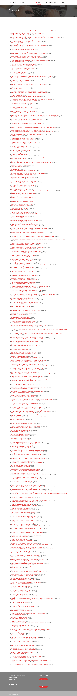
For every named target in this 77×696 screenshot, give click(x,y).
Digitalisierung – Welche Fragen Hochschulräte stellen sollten (21, 636)
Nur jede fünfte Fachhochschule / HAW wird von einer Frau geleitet (22, 579)
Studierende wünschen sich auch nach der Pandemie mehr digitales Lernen (23, 395)
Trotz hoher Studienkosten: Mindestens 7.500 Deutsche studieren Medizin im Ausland (25, 198)
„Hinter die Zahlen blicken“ (15, 135)
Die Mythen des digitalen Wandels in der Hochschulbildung (21, 439)
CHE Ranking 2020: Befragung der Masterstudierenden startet (21, 564)
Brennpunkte (22, 2)
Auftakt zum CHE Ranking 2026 (16, 95)
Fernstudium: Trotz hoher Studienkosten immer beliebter (20, 118)
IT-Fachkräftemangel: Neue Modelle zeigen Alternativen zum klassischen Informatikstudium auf (27, 332)
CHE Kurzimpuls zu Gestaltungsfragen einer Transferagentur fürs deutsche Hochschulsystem (27, 393)
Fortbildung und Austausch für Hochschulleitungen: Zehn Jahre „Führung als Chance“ (25, 293)
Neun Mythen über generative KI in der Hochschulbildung (20, 212)
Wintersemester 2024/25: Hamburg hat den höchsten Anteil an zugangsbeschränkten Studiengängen (28, 173)
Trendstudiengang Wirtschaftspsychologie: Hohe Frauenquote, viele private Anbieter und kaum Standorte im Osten (30, 529)
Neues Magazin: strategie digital (16, 415)
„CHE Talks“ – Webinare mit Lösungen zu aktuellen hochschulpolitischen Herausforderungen (26, 344)
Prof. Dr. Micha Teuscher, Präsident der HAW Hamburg (20, 508)
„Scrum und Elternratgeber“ (15, 169)
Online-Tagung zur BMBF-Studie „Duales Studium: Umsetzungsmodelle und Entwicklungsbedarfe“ (27, 391)
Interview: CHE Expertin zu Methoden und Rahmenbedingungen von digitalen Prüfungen (26, 485)
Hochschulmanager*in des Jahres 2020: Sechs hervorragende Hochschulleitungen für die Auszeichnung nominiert (30, 500)
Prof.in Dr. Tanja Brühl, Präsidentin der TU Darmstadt (20, 143)
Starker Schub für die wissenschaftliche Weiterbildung (20, 625)
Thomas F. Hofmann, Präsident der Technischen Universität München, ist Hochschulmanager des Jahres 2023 (29, 232)
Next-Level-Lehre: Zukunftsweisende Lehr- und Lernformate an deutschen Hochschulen (26, 96)
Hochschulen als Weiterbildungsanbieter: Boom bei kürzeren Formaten (23, 459)
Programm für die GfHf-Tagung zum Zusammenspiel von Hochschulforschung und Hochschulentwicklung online (29, 286)
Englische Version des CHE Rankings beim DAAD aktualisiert (21, 87)
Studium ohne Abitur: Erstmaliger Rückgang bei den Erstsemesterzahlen (23, 201)
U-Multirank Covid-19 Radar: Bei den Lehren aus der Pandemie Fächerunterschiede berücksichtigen (27, 450)
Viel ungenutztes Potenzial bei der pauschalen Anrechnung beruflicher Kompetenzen (25, 110)
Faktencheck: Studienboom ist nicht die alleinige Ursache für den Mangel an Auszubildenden (26, 241)
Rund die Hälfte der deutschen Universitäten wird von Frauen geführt (23, 186)
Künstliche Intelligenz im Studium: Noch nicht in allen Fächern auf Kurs (23, 170)
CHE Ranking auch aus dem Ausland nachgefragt (19, 356)
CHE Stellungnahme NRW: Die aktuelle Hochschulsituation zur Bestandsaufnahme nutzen (26, 454)
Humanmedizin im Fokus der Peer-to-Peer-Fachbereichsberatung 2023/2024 (23, 307)
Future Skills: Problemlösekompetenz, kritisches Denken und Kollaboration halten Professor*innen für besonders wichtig (31, 162)
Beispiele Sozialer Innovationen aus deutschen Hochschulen (21, 446)
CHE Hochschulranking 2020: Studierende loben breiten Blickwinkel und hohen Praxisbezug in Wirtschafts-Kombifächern (31, 548)
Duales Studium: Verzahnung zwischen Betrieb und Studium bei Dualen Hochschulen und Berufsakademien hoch (30, 568)
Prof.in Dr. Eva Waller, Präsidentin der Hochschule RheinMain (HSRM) (22, 68)
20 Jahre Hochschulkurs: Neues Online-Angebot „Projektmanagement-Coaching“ (24, 556)
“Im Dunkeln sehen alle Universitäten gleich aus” (19, 594)
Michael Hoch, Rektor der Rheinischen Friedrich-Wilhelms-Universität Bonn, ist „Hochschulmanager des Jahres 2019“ (30, 584)
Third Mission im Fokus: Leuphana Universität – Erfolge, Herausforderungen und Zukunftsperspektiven (28, 134)
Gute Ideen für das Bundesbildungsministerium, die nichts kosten (22, 309)
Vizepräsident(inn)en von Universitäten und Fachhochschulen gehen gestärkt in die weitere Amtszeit (28, 622)
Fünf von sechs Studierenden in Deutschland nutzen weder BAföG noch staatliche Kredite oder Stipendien (29, 228)
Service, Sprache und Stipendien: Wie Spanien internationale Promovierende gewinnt (25, 453)
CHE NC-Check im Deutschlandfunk (17, 654)
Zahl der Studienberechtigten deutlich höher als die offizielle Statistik (23, 381)
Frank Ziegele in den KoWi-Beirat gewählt (18, 274)
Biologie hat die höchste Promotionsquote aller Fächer (20, 607)
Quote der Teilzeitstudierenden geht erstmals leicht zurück (21, 570)
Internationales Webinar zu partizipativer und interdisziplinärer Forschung (23, 517)
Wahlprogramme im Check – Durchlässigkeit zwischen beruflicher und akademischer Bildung (26, 432)
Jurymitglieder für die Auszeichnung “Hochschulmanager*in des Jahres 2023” (23, 233)
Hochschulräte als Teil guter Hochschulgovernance (19, 539)
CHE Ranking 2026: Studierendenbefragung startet (19, 72)
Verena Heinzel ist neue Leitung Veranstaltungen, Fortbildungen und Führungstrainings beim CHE (27, 258)
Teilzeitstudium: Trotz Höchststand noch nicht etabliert (20, 515)
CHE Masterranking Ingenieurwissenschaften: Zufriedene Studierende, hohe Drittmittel (25, 56)
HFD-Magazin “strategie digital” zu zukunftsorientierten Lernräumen (22, 259)
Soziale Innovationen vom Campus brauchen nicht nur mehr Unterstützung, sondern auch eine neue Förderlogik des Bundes (31, 399)
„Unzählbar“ (13, 219)
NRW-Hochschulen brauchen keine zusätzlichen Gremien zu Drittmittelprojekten (24, 537)
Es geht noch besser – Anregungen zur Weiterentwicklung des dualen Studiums (24, 566)
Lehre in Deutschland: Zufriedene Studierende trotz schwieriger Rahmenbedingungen (25, 630)
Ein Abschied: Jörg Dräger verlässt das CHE (18, 419)
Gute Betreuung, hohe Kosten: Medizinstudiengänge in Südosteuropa (22, 384)
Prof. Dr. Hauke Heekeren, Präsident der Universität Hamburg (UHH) (22, 65)
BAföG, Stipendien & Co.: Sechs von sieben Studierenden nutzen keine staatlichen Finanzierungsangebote (29, 45)
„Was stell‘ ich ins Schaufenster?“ (16, 114)
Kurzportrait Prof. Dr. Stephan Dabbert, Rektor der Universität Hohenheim (23, 506)
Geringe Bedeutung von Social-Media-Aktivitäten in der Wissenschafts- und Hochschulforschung (27, 184)
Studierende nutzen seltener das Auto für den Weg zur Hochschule (22, 644)
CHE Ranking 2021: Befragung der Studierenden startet (20, 513)
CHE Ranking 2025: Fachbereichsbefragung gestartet (20, 165)
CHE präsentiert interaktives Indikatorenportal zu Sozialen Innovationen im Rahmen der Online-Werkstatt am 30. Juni (30, 371)
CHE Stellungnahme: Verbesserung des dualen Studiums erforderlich (22, 262)
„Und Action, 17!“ (14, 194)
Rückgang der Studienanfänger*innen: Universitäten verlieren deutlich (23, 298)
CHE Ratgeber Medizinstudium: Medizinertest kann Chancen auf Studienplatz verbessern (26, 123)
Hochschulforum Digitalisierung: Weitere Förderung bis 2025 (21, 447)
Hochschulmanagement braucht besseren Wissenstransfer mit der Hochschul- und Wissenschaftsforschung (29, 97)
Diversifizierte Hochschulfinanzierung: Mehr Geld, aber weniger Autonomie (23, 646)
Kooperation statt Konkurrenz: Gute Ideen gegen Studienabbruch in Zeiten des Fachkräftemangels (27, 272)
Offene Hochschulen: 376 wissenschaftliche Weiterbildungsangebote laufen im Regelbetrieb (26, 547)
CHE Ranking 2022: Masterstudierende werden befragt (20, 392)
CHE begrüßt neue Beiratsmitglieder (17, 42)
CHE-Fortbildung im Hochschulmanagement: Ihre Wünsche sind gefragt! (23, 388)
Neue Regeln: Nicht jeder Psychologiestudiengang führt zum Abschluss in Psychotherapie (26, 478)
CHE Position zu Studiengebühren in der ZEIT (18, 587)
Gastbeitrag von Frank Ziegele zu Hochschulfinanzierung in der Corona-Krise (24, 535)
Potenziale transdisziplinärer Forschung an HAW (19, 146)
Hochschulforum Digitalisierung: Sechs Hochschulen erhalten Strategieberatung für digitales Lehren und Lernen (30, 664)
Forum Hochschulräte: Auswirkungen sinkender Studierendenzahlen (22, 185)
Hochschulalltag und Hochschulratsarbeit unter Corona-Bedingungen (22, 492)
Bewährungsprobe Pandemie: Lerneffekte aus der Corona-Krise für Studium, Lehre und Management (27, 467)
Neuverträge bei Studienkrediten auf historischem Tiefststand (21, 175)
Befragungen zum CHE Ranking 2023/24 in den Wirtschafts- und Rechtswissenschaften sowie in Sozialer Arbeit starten (31, 365)
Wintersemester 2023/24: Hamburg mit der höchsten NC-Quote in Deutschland (24, 279)
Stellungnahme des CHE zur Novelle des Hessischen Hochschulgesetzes (23, 445)
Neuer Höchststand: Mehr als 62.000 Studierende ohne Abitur (21, 554)
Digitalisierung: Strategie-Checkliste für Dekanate (19, 389)
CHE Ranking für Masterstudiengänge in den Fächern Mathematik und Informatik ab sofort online (27, 638)
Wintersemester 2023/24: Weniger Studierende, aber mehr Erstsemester (23, 167)
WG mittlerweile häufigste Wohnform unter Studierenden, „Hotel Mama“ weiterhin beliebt (26, 628)
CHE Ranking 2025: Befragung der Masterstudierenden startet (21, 122)
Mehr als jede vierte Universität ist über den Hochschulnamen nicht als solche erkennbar (26, 310)
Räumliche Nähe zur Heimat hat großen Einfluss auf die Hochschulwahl (23, 193)
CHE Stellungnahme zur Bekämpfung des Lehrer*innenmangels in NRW (23, 412)
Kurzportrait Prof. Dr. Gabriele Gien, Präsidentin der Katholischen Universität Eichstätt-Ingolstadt (27, 247)
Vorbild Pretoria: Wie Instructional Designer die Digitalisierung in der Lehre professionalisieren (27, 562)
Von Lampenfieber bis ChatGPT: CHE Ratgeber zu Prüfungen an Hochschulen (24, 231)
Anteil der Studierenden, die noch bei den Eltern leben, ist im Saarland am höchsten (25, 284)
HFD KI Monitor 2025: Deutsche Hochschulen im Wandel (20, 83)
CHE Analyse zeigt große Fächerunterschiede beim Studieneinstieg (22, 597)
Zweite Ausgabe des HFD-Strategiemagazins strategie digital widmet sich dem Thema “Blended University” (29, 379)
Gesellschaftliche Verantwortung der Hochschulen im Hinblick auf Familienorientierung (25, 457)
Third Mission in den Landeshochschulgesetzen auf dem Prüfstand (22, 197)
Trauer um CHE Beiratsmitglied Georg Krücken (18, 158)
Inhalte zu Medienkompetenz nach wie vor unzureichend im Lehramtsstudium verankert (25, 319)
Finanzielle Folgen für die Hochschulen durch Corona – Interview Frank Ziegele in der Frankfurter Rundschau (29, 544)
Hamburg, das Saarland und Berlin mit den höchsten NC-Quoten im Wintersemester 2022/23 (26, 361)
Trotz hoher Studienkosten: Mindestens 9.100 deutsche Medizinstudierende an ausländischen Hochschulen (29, 92)
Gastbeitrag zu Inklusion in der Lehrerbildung (18, 229)
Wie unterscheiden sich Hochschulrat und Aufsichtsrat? (20, 657)
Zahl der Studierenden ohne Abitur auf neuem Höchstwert (21, 466)
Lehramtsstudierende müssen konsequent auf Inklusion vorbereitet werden (23, 352)
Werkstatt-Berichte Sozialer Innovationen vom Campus (20, 482)
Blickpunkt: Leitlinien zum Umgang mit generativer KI (20, 216)
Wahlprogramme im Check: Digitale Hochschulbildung (20, 434)
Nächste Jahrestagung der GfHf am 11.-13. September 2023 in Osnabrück (23, 321)
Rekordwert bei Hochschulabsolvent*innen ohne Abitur (20, 34)
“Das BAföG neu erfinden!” (15, 640)
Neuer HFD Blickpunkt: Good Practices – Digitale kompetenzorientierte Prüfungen (24, 112)
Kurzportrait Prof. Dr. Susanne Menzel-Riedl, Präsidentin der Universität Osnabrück (25, 341)
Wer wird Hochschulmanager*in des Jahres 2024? (19, 140)
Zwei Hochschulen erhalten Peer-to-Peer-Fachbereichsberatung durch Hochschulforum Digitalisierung (28, 458)
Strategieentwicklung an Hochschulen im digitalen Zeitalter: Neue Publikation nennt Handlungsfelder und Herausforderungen (32, 598)
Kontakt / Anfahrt (53, 692)
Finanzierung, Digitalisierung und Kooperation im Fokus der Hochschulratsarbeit (24, 404)
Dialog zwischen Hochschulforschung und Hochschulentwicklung (22, 266)
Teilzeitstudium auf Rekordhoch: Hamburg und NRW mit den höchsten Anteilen (24, 345)
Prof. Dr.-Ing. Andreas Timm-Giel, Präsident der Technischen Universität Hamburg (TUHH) (25, 62)
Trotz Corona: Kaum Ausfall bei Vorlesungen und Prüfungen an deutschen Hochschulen (25, 469)
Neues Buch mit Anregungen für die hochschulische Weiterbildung (22, 509)
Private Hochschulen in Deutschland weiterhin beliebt (20, 126)
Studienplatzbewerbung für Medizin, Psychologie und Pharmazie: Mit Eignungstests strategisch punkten (28, 53)
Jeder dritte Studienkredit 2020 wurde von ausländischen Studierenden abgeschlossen (25, 442)
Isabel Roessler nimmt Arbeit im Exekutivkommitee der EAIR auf (22, 641)
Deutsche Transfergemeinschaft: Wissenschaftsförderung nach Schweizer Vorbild (25, 637)
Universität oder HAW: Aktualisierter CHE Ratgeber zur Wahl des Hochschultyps (24, 213)
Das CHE (10, 2)
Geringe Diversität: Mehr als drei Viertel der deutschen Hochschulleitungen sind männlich (26, 471)
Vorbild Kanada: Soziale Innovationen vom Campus (19, 498)
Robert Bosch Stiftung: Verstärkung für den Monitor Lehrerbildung (22, 632)
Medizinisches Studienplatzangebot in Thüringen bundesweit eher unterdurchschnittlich (26, 555)
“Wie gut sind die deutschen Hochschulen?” (18, 621)
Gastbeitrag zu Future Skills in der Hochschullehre (19, 270)
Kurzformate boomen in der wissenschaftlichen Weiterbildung (21, 524)
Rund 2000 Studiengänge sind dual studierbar (19, 441)
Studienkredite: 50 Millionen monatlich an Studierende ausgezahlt (22, 652)
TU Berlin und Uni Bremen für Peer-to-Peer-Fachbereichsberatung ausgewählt (24, 372)
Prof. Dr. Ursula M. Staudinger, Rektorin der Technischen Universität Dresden (23, 142)
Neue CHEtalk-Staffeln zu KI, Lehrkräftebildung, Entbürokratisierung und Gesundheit (25, 75)
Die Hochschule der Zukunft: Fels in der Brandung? (19, 602)
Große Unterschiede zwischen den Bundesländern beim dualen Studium (23, 575)
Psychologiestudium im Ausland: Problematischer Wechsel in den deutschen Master (25, 291)
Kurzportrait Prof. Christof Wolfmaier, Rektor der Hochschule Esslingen (23, 249)
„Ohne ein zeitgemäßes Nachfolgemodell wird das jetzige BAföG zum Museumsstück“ (25, 369)
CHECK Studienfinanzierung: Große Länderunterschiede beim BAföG (22, 322)
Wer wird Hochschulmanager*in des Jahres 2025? (19, 61)
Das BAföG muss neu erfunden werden (17, 614)
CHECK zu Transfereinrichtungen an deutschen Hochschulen (21, 551)
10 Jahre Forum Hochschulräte (16, 567)
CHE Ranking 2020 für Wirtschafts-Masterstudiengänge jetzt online (22, 497)
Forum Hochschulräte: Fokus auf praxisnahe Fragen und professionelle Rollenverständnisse (26, 57)
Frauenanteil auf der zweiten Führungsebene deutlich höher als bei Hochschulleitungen (26, 235)
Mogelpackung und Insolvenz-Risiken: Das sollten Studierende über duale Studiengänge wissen (27, 525)
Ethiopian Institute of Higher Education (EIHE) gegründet (20, 661)
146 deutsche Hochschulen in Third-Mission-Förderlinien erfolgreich (22, 177)
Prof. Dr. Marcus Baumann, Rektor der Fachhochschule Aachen (21, 504)
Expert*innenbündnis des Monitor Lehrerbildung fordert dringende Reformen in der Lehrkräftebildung (28, 280)
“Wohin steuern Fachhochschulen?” (17, 634)
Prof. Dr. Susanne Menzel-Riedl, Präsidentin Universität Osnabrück (22, 138)
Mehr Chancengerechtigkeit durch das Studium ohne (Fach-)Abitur (22, 267)
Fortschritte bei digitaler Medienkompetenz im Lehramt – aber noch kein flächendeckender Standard (28, 44)
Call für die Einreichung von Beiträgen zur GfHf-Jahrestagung (21, 313)
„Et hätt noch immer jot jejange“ (16, 178)
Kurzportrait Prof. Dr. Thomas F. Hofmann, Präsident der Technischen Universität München (26, 243)
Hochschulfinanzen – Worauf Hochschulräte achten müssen (21, 658)
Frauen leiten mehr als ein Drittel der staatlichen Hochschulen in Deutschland (24, 100)
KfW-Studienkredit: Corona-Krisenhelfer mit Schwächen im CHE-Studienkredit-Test (25, 533)
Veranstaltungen (57, 2)
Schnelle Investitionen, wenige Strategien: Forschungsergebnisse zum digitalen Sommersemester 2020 (28, 490)
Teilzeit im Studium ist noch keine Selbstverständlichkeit (20, 642)
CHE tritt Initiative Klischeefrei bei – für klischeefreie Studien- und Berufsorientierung (25, 41)
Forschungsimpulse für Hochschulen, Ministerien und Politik (21, 120)
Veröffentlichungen (49, 2)
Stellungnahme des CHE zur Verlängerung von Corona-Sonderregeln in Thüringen (24, 473)
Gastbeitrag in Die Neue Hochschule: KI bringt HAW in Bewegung (22, 40)
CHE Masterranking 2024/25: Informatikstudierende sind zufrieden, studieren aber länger (26, 130)
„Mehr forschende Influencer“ (16, 151)
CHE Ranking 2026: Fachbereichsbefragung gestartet (20, 80)
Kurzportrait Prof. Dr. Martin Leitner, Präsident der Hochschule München (23, 245)
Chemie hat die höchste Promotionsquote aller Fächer (20, 317)
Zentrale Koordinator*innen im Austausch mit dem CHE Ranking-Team (22, 103)
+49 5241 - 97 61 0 (12, 681)
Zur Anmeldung (43, 679)
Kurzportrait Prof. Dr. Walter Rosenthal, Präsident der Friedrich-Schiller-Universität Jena (25, 340)
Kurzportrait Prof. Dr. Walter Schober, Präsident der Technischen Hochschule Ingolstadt (25, 424)
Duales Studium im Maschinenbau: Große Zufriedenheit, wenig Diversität (23, 271)
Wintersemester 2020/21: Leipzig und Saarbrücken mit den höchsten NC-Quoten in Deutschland (27, 532)
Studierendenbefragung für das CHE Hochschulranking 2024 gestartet (23, 255)
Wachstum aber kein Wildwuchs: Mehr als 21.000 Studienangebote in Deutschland (25, 408)
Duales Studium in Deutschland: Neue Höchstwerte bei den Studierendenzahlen (24, 224)
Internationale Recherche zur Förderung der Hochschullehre (21, 256)
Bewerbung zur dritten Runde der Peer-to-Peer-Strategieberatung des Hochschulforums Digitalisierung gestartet (30, 629)
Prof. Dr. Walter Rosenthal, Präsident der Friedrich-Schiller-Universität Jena (23, 502)
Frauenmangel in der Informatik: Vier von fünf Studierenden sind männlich (23, 649)
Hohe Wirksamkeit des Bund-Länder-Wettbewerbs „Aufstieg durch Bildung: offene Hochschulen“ (27, 563)
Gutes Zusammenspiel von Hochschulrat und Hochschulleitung (21, 481)
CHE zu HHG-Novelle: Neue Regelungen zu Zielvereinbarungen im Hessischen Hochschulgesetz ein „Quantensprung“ (30, 411)
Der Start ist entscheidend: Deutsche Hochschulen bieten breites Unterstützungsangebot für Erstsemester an (29, 77)
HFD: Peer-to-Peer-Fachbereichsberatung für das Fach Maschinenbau (22, 400)
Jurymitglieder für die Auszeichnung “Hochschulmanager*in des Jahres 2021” (23, 418)
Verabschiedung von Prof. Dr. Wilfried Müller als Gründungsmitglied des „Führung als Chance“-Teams (28, 397)
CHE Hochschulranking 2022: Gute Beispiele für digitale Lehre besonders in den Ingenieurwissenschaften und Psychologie (31, 373)
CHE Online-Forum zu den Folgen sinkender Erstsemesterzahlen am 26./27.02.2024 (25, 225)
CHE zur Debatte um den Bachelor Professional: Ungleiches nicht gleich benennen (25, 574)
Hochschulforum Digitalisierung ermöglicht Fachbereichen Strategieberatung (24, 477)
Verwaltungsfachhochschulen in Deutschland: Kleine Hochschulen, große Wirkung (25, 85)
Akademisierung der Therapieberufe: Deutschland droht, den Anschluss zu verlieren (25, 305)
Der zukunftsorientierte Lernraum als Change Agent (20, 188)
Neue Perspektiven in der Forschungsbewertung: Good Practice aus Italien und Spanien (25, 128)
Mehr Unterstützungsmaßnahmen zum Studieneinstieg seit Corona (22, 260)
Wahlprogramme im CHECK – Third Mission (18, 431)
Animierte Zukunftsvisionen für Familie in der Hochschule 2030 (21, 586)
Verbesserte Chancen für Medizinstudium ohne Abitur (20, 536)
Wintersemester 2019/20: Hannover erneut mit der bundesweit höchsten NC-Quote (25, 605)
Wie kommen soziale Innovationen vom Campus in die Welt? (21, 578)
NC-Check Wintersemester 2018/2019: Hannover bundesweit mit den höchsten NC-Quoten (26, 656)
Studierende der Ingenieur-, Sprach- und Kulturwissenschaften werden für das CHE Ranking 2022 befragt (28, 410)
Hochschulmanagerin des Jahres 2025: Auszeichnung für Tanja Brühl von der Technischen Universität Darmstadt (30, 60)
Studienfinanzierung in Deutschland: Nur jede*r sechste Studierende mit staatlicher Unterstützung (27, 124)
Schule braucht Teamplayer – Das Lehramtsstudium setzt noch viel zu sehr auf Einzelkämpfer (27, 451)
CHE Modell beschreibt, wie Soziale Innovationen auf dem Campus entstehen (24, 516)
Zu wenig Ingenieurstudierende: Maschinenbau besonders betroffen (22, 155)
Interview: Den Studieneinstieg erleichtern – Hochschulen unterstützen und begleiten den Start (27, 595)
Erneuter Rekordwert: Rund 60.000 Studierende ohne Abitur (21, 619)
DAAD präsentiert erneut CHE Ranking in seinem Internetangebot (22, 601)
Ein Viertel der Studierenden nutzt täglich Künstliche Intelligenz (22, 93)
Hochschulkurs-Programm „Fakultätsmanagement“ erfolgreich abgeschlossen (24, 580)
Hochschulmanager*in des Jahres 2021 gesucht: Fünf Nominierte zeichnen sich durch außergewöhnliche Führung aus (30, 420)
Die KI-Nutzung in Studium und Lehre (17, 46)
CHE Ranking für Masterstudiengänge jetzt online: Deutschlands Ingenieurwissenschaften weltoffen (28, 571)
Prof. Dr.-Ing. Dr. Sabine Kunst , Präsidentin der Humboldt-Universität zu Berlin (24, 505)
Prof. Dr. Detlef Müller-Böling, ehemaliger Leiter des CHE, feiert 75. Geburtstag (24, 275)
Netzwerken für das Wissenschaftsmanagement (19, 480)
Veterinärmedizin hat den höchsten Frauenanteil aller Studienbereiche (23, 111)
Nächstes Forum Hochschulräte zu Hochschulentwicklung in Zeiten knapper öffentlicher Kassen (27, 119)
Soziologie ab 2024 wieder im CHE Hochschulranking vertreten (21, 297)
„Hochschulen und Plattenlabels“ (16, 166)
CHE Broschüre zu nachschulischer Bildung (18, 375)
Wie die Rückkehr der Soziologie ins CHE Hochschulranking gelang (22, 147)
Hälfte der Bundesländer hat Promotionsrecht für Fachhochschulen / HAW (23, 287)
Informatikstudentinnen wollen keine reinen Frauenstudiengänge (22, 626)
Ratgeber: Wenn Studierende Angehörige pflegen (19, 349)
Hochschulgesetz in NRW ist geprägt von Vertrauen (19, 618)
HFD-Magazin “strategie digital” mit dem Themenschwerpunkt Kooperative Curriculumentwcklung (27, 157)
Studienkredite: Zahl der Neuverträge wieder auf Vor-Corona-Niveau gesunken (24, 357)
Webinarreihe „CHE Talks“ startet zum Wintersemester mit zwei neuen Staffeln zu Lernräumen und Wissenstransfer (30, 264)
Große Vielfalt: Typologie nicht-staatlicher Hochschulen (20, 217)
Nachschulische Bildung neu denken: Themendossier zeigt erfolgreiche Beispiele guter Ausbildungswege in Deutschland (31, 30)
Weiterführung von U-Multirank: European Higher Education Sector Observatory (24, 220)
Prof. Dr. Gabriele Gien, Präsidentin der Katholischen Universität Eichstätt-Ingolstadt (25, 145)
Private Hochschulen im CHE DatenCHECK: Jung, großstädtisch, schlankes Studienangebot (26, 252)
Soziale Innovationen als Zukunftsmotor (18, 314)
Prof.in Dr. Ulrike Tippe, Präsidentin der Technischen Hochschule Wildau (23, 66)
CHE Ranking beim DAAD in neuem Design (18, 531)
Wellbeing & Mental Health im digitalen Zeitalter (19, 104)
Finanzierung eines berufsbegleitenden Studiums (19, 545)
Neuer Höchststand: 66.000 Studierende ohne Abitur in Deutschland (22, 377)
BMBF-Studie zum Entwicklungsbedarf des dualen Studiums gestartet (23, 488)
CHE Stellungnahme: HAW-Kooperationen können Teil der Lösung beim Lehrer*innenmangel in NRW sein (28, 387)
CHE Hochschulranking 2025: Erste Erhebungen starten (20, 171)
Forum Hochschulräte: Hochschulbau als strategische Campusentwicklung (23, 282)
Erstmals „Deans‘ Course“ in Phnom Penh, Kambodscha (20, 572)
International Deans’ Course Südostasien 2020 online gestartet (21, 540)
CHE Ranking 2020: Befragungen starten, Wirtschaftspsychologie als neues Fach (24, 599)
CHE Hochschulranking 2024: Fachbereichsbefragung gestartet (21, 263)
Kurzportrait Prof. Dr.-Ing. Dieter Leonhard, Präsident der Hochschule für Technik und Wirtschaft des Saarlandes (29, 338)
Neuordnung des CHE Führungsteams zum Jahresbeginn (20, 318)
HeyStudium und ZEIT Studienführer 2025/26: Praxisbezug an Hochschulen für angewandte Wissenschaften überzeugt (31, 99)
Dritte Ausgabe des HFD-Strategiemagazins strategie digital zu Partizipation (24, 348)
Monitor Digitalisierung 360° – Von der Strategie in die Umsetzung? (22, 150)
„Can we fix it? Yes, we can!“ (16, 161)
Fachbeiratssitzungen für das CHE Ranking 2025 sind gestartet (21, 202)
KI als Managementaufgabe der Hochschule (18, 38)
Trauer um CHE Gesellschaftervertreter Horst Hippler (20, 205)
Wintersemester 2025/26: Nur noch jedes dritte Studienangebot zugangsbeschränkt (25, 89)
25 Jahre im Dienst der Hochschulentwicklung (18, 438)
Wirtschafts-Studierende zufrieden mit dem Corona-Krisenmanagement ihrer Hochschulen (26, 521)
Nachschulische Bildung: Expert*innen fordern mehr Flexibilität (21, 153)
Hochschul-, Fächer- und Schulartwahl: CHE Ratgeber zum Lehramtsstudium (23, 181)
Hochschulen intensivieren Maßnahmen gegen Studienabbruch (21, 163)
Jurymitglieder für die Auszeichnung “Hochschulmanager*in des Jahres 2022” (23, 326)
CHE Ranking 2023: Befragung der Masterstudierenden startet (21, 315)
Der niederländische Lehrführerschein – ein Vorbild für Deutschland (22, 648)
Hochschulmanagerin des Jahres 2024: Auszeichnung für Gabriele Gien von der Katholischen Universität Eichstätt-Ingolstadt (32, 131)
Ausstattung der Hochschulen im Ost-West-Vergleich (20, 583)
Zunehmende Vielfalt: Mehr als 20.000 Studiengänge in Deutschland (22, 589)
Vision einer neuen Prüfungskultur (17, 221)
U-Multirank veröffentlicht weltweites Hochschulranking (20, 663)
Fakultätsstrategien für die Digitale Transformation (19, 208)
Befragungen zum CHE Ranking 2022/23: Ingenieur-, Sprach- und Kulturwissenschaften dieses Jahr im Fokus (29, 443)
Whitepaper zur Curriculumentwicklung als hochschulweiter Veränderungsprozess (25, 210)
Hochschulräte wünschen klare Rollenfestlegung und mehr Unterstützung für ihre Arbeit (26, 582)
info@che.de (11, 682)
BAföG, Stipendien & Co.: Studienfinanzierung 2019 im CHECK (21, 591)
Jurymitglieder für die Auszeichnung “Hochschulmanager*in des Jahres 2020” (23, 496)
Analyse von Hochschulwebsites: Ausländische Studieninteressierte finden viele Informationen (27, 559)
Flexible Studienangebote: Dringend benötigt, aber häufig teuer (21, 58)
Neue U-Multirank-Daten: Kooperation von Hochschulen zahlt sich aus (23, 427)
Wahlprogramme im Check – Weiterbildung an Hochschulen (21, 430)
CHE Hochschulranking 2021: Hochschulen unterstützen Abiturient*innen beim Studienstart (26, 462)
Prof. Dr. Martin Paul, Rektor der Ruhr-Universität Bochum (20, 69)
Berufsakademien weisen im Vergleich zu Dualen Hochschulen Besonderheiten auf (25, 364)
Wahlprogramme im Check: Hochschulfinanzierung (19, 435)
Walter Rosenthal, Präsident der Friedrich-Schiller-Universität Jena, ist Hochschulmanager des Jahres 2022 (29, 325)
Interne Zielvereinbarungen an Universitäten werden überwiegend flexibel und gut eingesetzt (27, 368)
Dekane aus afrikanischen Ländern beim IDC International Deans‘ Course (23, 606)
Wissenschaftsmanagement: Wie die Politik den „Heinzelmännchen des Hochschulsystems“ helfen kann (28, 360)
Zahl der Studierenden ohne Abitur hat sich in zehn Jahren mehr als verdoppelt (24, 301)
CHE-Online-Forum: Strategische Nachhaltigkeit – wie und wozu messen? (23, 358)
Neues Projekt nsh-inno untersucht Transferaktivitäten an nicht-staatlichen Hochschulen (26, 268)
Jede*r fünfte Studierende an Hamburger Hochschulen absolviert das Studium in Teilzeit (26, 251)
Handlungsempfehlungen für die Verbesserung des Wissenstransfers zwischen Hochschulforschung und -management (31, 76)
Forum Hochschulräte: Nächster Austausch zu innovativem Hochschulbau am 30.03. (25, 302)
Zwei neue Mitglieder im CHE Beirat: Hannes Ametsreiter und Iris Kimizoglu (23, 108)
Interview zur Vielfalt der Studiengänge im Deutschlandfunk (21, 590)
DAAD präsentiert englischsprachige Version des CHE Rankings (21, 223)
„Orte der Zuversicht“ (14, 192)
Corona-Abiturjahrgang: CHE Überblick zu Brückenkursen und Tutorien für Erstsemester (25, 463)
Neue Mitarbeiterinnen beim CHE (16, 209)
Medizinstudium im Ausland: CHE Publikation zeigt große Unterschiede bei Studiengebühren (26, 303)
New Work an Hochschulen (15, 54)
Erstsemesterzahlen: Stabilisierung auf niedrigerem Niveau (21, 214)
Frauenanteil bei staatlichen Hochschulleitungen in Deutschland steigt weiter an (24, 295)
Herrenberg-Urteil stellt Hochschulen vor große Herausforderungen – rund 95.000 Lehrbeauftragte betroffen (29, 36)
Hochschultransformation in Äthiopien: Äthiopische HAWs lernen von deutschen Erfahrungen (26, 290)
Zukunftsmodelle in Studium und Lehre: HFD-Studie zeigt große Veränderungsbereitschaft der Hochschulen (29, 383)
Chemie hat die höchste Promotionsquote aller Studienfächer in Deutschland (24, 49)
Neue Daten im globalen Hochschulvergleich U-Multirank (20, 610)
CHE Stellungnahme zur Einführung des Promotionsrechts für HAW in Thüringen (24, 182)
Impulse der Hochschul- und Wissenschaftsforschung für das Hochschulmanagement (25, 354)
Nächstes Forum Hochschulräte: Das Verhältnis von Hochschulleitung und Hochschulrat (26, 276)
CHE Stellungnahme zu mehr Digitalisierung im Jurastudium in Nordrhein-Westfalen (25, 470)
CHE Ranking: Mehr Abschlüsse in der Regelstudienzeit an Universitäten (23, 650)
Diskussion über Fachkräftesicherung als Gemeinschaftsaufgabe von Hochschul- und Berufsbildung (27, 311)
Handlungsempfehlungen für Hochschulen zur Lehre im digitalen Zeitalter (23, 645)
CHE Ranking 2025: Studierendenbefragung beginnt (19, 154)
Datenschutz (60, 692)
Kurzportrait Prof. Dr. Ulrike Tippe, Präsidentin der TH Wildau (21, 248)
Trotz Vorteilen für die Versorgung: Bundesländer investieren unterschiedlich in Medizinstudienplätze (28, 84)
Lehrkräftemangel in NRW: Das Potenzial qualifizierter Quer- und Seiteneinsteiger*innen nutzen (27, 489)
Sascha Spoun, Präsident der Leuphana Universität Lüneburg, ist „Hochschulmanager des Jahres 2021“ (28, 416)
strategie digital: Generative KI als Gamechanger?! (19, 73)
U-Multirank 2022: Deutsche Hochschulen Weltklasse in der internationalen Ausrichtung (26, 362)
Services (63, 2)
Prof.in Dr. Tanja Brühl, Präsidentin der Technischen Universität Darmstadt (23, 64)
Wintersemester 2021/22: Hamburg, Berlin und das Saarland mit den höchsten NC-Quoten (26, 449)
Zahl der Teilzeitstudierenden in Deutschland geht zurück (21, 159)
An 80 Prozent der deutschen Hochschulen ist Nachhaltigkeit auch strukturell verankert (26, 33)
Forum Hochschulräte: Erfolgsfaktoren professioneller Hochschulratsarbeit (23, 81)
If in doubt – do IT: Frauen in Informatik (18, 633)
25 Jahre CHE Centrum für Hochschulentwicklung (19, 617)
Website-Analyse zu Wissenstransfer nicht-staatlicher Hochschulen (22, 204)
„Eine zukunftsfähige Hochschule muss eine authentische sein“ (21, 196)
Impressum (66, 692)
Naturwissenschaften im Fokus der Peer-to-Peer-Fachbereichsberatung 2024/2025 (25, 200)
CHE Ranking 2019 (14, 615)
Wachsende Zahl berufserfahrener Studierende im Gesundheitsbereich (23, 560)
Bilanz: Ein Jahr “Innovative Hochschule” (17, 653)
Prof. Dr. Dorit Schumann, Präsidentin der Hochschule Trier (20, 136)
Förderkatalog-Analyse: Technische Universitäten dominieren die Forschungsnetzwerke (25, 79)
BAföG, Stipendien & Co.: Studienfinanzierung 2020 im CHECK (21, 519)
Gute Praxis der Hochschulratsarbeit (17, 611)
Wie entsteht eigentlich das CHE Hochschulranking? (20, 189)
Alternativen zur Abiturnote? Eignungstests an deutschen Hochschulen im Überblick (25, 552)
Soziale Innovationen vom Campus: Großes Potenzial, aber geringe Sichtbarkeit (24, 543)
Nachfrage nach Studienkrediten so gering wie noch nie (20, 88)
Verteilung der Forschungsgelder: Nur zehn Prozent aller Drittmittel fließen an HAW (25, 101)
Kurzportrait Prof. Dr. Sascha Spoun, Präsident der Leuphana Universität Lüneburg (24, 422)
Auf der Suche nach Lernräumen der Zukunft (18, 593)
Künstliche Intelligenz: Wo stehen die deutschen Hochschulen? (21, 174)
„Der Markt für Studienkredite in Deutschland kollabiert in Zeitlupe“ (22, 283)
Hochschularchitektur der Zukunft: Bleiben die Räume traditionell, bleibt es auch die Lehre (26, 528)
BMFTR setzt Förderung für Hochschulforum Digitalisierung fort (22, 50)
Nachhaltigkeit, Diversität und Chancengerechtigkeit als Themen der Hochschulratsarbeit (26, 323)
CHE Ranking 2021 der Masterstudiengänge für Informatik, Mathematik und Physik (25, 403)
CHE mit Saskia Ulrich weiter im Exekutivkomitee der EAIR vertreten (22, 396)
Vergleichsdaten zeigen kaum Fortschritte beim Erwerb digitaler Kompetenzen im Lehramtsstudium (27, 406)
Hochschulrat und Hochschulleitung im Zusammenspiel (20, 461)
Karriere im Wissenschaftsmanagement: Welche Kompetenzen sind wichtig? (23, 353)
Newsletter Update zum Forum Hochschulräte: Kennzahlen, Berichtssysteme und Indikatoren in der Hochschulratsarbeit (31, 367)
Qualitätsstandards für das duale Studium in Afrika (19, 484)
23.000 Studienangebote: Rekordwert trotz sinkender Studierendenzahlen (23, 149)
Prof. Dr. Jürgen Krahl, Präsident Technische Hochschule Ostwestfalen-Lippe (23, 139)
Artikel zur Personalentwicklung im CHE (17, 558)
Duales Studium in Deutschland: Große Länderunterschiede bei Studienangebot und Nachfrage (27, 376)
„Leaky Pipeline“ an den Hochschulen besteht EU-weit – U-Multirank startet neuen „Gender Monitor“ (27, 407)
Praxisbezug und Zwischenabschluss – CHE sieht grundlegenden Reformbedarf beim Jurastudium (27, 455)
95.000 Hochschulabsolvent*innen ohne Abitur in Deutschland (21, 107)
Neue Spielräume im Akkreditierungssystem (18, 510)
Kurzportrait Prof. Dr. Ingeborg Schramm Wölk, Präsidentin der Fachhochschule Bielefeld (25, 426)
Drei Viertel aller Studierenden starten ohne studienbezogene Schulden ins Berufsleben (26, 603)
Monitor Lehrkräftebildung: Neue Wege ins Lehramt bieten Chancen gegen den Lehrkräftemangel (27, 91)
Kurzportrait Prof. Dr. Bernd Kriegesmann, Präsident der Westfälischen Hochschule (24, 336)
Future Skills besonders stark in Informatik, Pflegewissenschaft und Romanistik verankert (26, 52)
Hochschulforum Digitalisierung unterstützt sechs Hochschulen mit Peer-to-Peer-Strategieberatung (28, 613)
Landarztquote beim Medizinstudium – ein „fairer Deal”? (20, 465)
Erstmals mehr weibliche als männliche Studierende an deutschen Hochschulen (24, 350)
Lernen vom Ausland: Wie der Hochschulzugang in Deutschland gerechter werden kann (25, 428)
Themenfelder (15, 2)
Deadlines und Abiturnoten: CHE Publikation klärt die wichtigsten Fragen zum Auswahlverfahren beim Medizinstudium (30, 486)
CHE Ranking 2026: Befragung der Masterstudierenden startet (21, 48)
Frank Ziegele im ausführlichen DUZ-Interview (19, 288)
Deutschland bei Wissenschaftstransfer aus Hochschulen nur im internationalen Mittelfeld (26, 237)
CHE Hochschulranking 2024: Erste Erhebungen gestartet (20, 278)
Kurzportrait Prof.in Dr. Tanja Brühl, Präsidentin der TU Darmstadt (22, 244)
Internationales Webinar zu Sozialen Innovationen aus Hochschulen (22, 520)
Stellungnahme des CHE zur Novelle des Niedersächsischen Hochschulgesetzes (24, 436)
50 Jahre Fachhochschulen (15, 609)
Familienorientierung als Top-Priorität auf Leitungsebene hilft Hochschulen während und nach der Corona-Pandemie (30, 474)
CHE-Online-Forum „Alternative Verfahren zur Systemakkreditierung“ (22, 523)
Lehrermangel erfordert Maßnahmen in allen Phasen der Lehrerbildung (23, 512)
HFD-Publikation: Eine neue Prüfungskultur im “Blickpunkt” (20, 306)
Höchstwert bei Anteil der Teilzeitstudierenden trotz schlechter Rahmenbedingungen (25, 414)
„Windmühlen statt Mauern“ (15, 206)
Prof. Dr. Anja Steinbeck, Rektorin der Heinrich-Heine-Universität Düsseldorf (23, 501)
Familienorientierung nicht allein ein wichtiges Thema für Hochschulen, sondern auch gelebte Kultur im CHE (29, 660)
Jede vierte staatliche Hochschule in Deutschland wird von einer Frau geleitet (24, 380)
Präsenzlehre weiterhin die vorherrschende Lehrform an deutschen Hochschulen (24, 299)
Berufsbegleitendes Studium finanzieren (18, 385)
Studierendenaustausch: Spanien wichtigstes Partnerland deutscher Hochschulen (25, 71)
